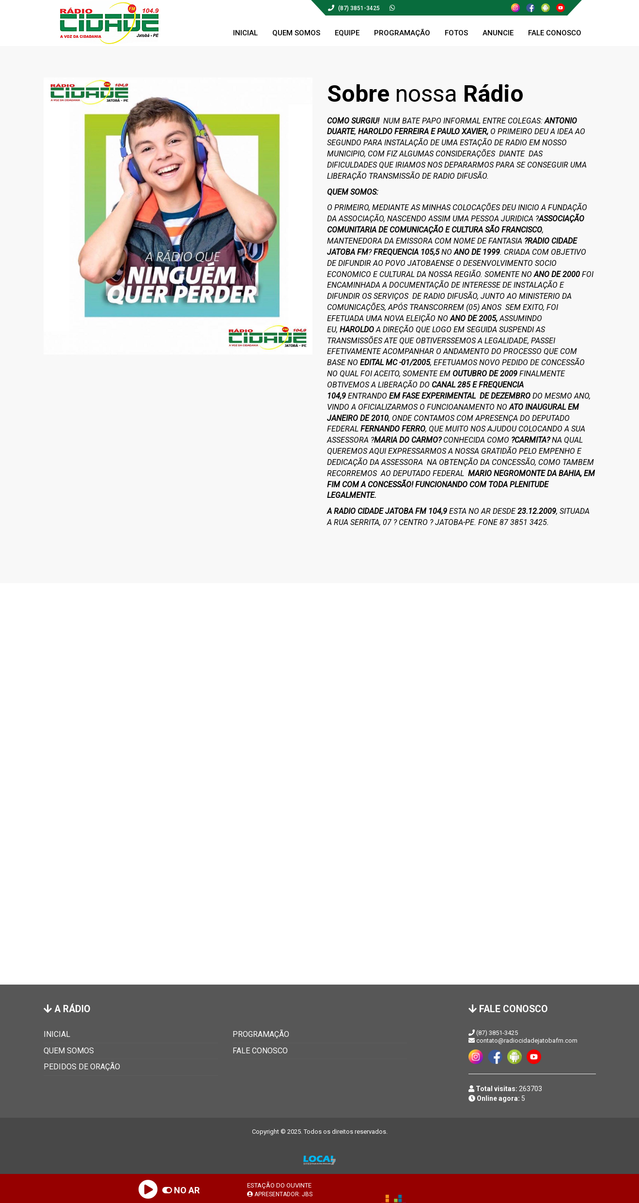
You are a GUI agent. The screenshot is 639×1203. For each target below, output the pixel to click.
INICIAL (57, 1034)
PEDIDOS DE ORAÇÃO (82, 1066)
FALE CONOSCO (260, 1050)
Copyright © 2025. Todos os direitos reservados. (320, 1131)
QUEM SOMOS (69, 1050)
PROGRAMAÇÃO (261, 1034)
